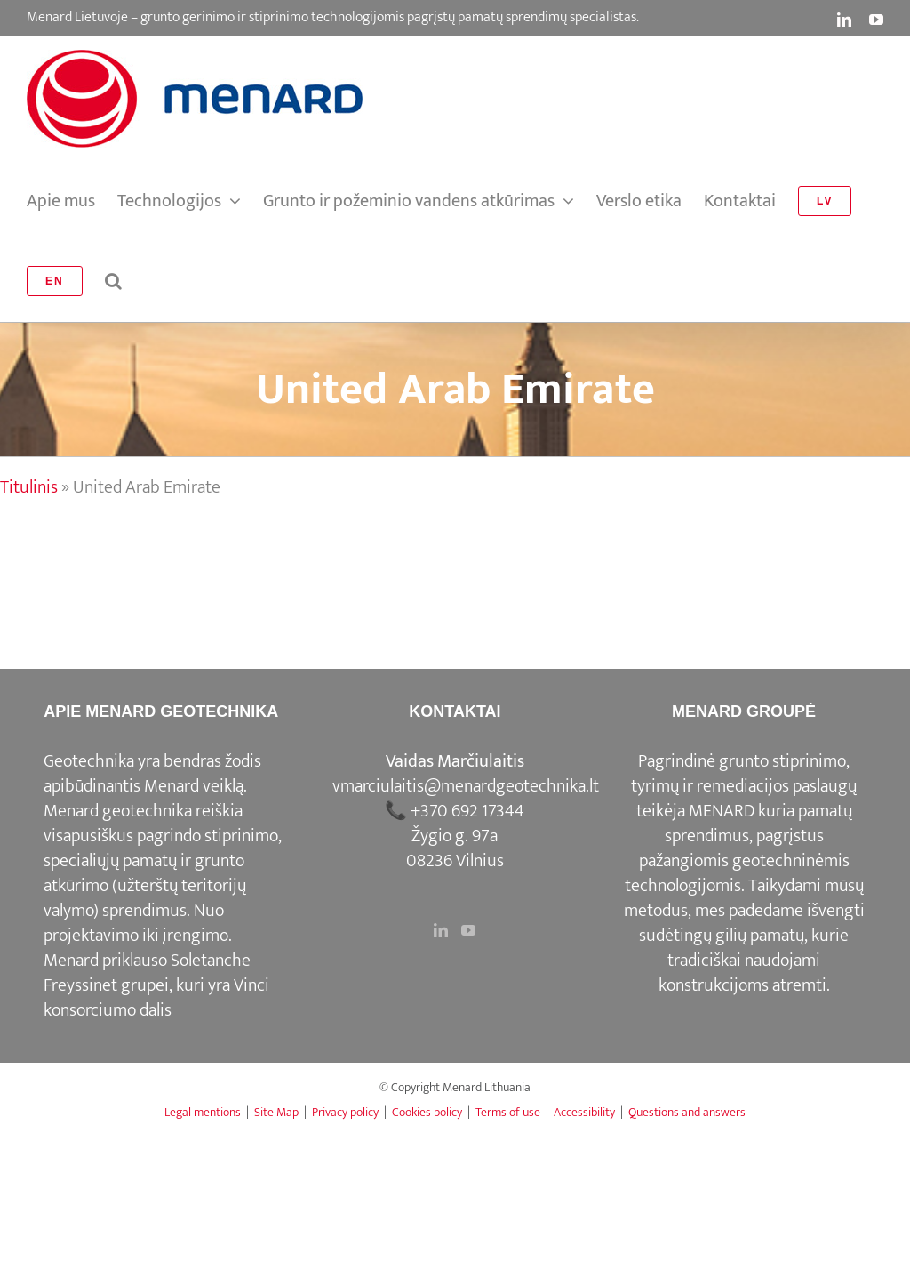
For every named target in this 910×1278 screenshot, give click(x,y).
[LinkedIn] (441, 930)
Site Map (276, 1112)
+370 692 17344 (467, 811)
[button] (113, 281)
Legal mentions (202, 1112)
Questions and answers (687, 1112)
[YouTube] (468, 930)
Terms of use (507, 1112)
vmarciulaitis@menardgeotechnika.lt (465, 786)
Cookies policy (427, 1112)
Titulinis (29, 487)
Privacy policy (345, 1112)
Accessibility (584, 1112)
